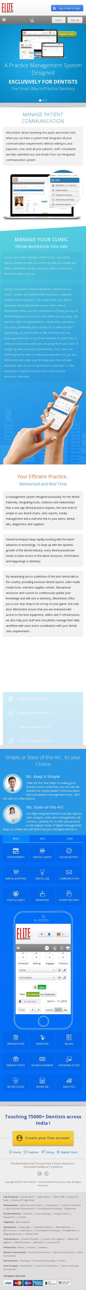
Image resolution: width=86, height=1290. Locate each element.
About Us (67, 1163)
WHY (42, 838)
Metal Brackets (22, 1242)
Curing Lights (24, 1227)
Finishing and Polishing (49, 1208)
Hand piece (26, 1230)
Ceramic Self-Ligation (53, 1238)
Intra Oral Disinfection (46, 1265)
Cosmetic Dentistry (71, 1205)
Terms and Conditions (35, 1167)
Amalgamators (70, 1230)
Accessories (53, 1242)
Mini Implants (23, 1221)
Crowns (22, 1217)
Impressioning (42, 1213)
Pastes (21, 1247)
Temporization (61, 1213)
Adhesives (38, 1242)
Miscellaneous (63, 1227)
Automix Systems (44, 1227)
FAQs (57, 1163)
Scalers (62, 1260)
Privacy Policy (43, 1163)
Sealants (43, 1247)
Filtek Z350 (58, 1196)
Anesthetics (26, 1265)
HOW (70, 838)
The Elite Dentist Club (22, 1163)
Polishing (24, 1260)
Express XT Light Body (23, 1200)
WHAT (16, 838)
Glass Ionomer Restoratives (19, 1208)
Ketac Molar (43, 1196)
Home (15, 1152)
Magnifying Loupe (13, 1233)
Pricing (47, 1152)
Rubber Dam (32, 1233)
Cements (27, 1213)
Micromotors (10, 1230)
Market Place (67, 1152)
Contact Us (57, 1167)
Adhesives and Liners (31, 1205)
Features (31, 1152)
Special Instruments (63, 1252)
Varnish (31, 1247)
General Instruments (39, 1252)
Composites (51, 1205)
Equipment (70, 1208)
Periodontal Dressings (44, 1260)
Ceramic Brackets (30, 1238)
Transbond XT (27, 1196)
